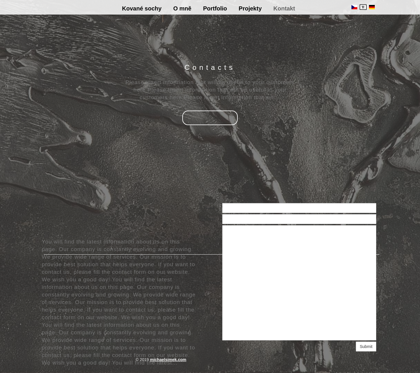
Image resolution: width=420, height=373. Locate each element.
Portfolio (215, 8)
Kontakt (284, 8)
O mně (182, 8)
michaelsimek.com (168, 359)
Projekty (250, 8)
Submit (366, 346)
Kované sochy (142, 8)
